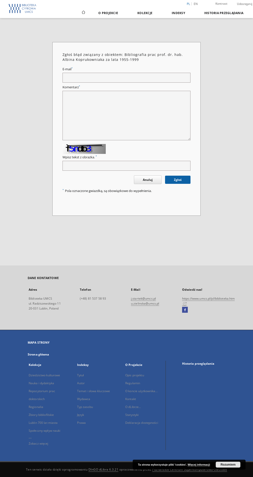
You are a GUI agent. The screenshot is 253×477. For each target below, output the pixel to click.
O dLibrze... (133, 407)
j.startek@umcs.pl (143, 298)
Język (80, 415)
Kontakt (130, 399)
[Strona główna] (83, 12)
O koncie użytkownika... (141, 391)
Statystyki (132, 415)
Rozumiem (228, 464)
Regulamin (132, 383)
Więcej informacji (199, 464)
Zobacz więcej (38, 443)
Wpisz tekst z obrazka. (80, 157)
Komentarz (71, 87)
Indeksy (178, 13)
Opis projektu (134, 375)
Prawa (81, 423)
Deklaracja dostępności (141, 423)
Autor (81, 383)
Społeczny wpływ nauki (45, 431)
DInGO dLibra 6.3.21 (103, 469)
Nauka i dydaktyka (41, 383)
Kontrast (221, 3)
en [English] (196, 3)
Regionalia (36, 407)
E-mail (68, 69)
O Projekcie (108, 13)
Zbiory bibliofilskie (41, 415)
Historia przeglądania (223, 13)
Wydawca (83, 399)
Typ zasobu (85, 407)
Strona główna (38, 354)
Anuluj (148, 180)
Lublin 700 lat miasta (43, 423)
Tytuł (80, 375)
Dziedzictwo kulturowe (44, 375)
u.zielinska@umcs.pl (145, 303)
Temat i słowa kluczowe (93, 391)
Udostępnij (245, 4)
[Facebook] (185, 310)
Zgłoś (178, 180)
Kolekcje (144, 13)
